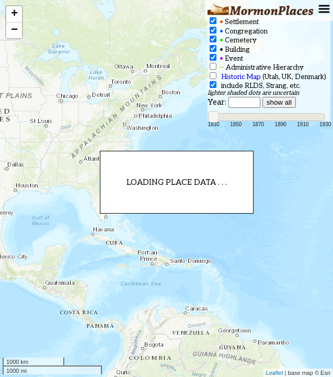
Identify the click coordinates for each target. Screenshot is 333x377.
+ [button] (14, 14)
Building (230, 49)
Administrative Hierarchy (257, 67)
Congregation (239, 31)
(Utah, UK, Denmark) (268, 76)
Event (226, 58)
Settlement (234, 21)
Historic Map (241, 77)
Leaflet (274, 373)
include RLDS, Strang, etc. (255, 85)
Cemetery (233, 40)
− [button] (14, 30)
